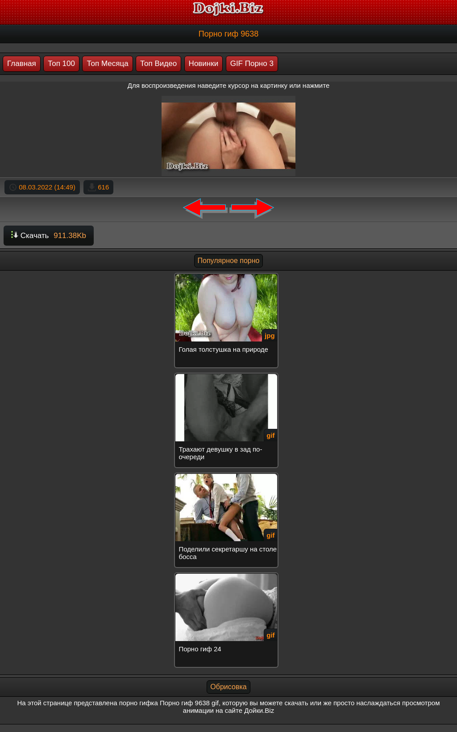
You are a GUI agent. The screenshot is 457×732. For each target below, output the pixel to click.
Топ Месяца (107, 63)
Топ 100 (61, 63)
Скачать (48, 235)
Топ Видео (158, 63)
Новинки (204, 63)
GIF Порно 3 (252, 63)
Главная (21, 63)
